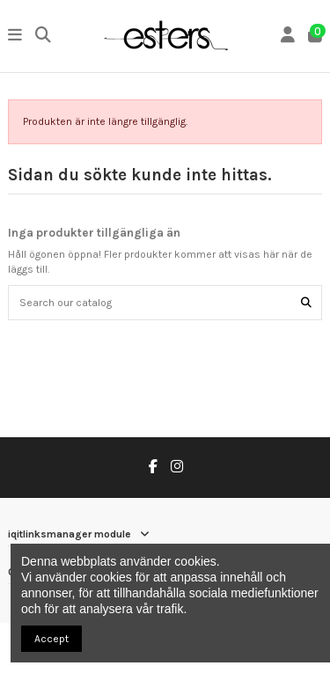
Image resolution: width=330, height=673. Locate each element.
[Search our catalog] (306, 302)
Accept (51, 639)
